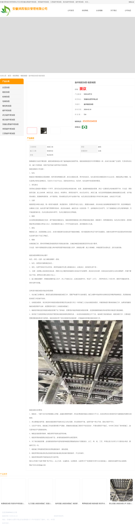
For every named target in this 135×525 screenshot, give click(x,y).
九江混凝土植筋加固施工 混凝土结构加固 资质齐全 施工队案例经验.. (52, 503)
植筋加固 (24, 76)
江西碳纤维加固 (8, 133)
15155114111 (90, 121)
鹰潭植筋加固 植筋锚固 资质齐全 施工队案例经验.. (99, 503)
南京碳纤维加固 (8, 120)
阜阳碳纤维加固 (8, 129)
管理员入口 (29, 523)
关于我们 (113, 10)
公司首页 (71, 10)
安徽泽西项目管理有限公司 (44, 516)
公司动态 (128, 10)
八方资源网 (14, 523)
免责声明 (22, 523)
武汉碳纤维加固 (8, 115)
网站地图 (37, 523)
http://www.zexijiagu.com (37, 465)
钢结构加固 (6, 106)
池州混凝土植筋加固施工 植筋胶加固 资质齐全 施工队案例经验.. (77, 503)
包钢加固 (6, 101)
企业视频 (99, 10)
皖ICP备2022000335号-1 (26, 516)
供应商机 (85, 10)
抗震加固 (6, 87)
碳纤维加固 (6, 110)
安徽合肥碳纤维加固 (10, 124)
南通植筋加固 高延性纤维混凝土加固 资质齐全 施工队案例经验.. (23, 503)
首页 (9, 76)
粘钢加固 (6, 97)
